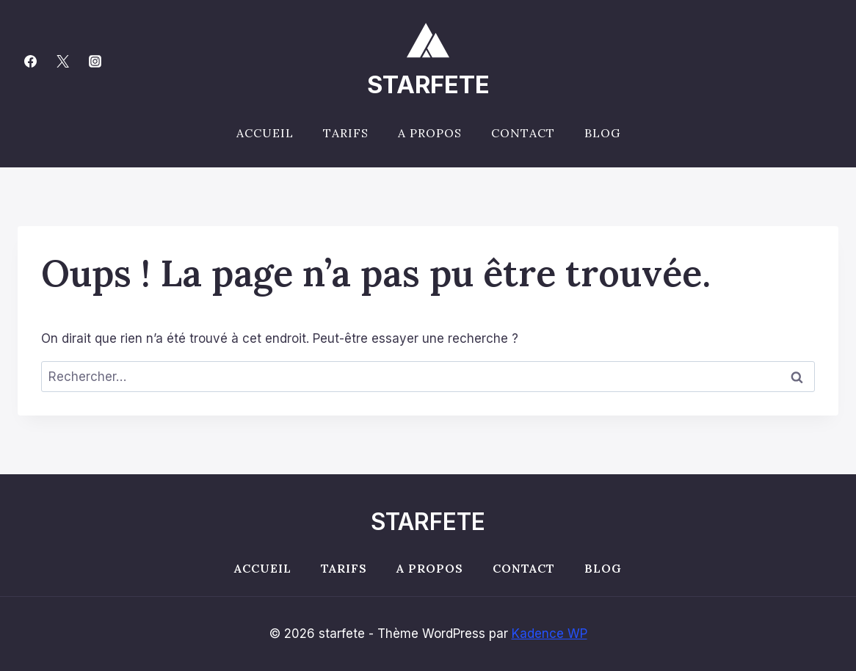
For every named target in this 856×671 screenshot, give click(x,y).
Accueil (265, 133)
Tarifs (346, 133)
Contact (523, 133)
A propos (430, 133)
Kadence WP (549, 633)
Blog (602, 133)
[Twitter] (62, 60)
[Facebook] (30, 60)
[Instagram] (94, 60)
